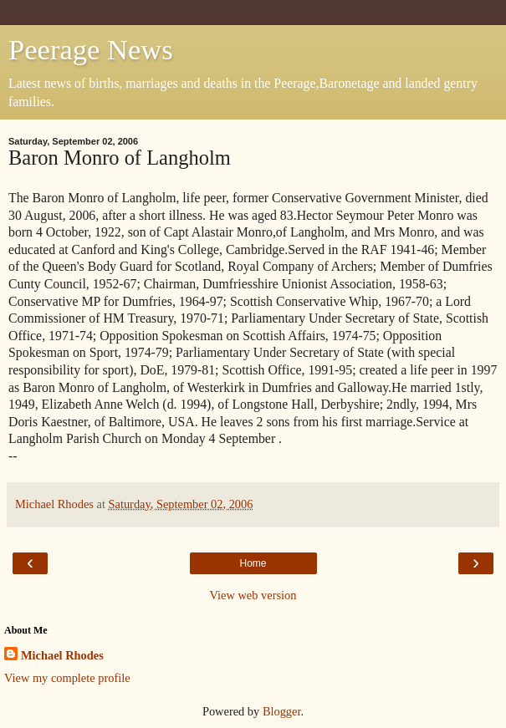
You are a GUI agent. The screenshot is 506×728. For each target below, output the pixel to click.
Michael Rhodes (62, 655)
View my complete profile (67, 678)
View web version (253, 595)
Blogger (282, 711)
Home (252, 563)
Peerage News (90, 49)
